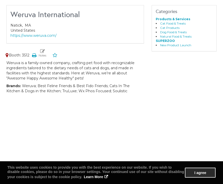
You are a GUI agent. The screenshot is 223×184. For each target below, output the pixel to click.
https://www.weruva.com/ (33, 35)
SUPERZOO (165, 41)
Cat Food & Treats (173, 23)
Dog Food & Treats (173, 32)
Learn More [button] (93, 177)
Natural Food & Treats (176, 36)
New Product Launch (175, 45)
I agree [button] (200, 173)
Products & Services (173, 19)
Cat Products (170, 28)
